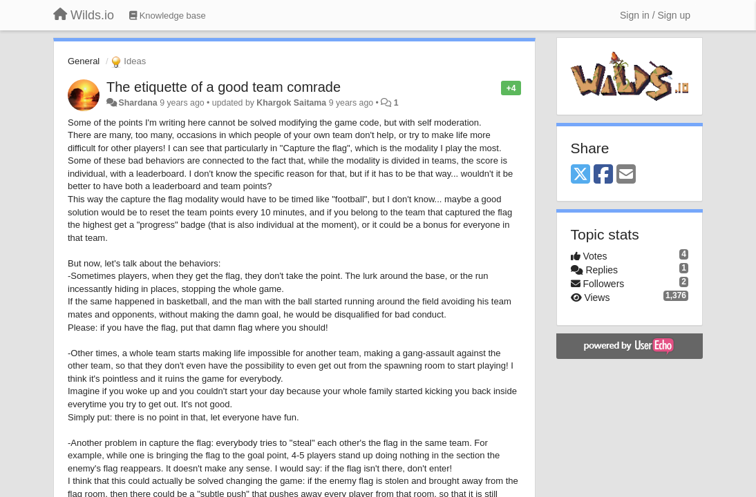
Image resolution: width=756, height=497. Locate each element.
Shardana (137, 103)
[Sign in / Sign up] (655, 15)
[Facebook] (603, 175)
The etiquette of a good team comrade (223, 87)
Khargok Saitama (291, 103)
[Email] (626, 175)
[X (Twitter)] (580, 175)
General (84, 61)
